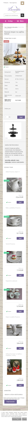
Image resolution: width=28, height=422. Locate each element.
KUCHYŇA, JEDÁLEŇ (10, 160)
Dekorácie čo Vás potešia (12, 27)
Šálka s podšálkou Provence (13, 208)
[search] (22, 15)
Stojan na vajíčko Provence (13, 317)
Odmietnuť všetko (16, 419)
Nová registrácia (13, 2)
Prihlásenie (6, 2)
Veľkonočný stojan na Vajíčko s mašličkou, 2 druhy (14, 354)
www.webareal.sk (17, 410)
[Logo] (14, 9)
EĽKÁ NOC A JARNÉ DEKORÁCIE (18, 162)
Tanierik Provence (10, 244)
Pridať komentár (11, 402)
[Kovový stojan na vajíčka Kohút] (15, 44)
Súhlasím (24, 419)
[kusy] (6, 117)
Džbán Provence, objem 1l (12, 172)
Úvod (6, 27)
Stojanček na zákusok (11, 281)
